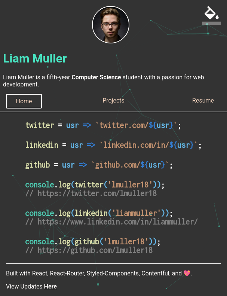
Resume (203, 100)
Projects (113, 100)
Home (24, 101)
